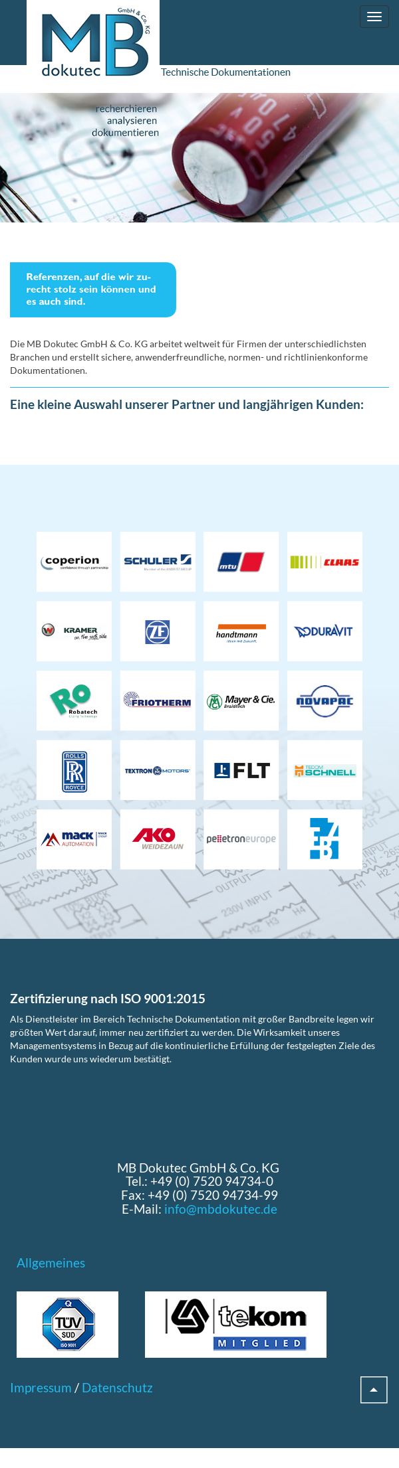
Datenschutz (117, 1387)
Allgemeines (51, 1262)
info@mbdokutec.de (220, 1208)
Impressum (41, 1387)
